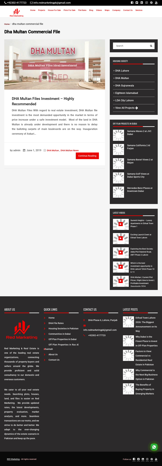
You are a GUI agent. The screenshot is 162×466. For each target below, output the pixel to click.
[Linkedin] (140, 3)
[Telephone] (15, 2)
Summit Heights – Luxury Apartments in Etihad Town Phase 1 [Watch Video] (142, 223)
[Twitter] (135, 3)
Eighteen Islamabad (126, 92)
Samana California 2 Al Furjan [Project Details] (140, 146)
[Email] (50, 2)
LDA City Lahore (124, 100)
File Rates (82, 10)
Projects (41, 10)
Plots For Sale (69, 10)
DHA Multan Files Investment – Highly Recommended (49, 101)
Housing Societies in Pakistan (61, 328)
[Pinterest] (151, 3)
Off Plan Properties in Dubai (60, 339)
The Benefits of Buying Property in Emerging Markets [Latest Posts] (145, 389)
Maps (107, 10)
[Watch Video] (121, 227)
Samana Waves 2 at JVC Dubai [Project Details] (138, 132)
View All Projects (126, 107)
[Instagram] (145, 3)
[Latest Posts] (128, 321)
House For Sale (54, 10)
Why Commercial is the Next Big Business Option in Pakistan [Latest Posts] (147, 374)
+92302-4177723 (94, 335)
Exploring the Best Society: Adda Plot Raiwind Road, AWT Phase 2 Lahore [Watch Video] (142, 252)
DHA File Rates (54, 323)
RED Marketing (13, 459)
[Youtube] (156, 3)
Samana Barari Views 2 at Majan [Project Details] (140, 161)
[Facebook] (130, 3)
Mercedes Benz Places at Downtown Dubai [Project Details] (140, 189)
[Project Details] (118, 135)
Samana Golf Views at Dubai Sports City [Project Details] (139, 175)
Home (32, 10)
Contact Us (128, 10)
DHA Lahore (122, 70)
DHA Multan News (70, 150)
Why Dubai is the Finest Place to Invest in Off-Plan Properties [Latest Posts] (147, 341)
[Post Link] (54, 64)
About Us (51, 354)
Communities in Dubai (57, 333)
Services (138, 10)
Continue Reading (87, 155)
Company (116, 10)
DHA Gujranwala (124, 85)
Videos (99, 10)
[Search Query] (151, 45)
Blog (91, 10)
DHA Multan (53, 150)
